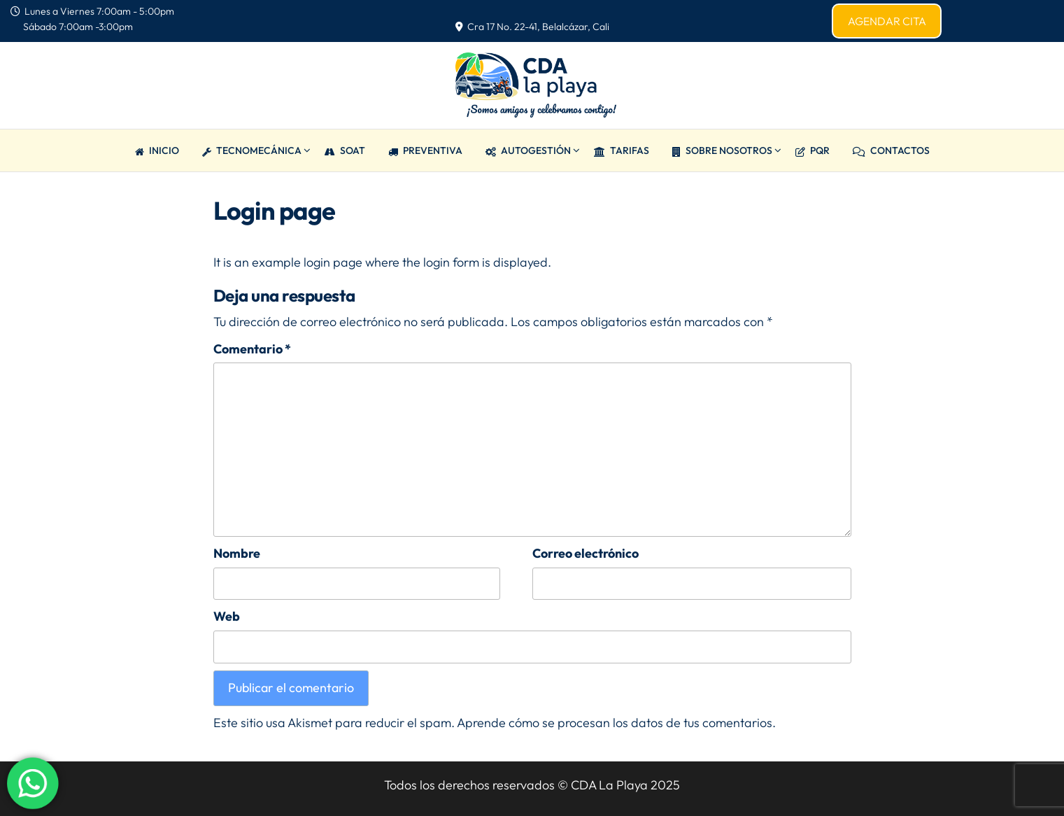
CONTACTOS (891, 150)
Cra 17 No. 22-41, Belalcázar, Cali (532, 26)
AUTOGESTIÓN (528, 150)
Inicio (157, 150)
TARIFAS (621, 150)
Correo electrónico (585, 553)
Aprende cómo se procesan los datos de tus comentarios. (616, 723)
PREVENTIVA (425, 150)
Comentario (252, 349)
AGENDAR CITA (887, 21)
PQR (812, 150)
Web (226, 616)
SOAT (345, 150)
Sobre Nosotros (722, 150)
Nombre (236, 553)
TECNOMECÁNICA (252, 150)
